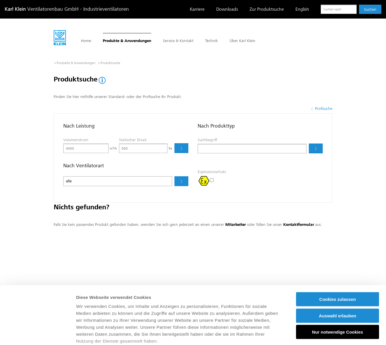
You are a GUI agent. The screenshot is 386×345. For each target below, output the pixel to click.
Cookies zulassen (337, 255)
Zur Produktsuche (267, 9)
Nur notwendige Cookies (337, 288)
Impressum (246, 304)
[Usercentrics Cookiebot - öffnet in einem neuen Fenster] (37, 333)
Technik (211, 40)
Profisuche (321, 108)
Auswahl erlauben (337, 271)
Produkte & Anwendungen (127, 40)
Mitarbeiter (235, 224)
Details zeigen (308, 333)
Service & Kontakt (178, 40)
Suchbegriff (207, 139)
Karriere (197, 9)
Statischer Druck (133, 139)
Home (86, 40)
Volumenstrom (75, 139)
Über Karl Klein (242, 40)
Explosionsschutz (212, 171)
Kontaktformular (298, 224)
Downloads (227, 9)
